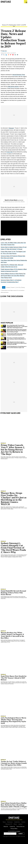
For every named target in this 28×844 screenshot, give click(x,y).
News (4, 822)
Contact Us (12, 826)
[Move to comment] (17, 55)
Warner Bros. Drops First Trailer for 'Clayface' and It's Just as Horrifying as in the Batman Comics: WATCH (13, 499)
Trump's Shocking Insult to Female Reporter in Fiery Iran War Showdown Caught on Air (16, 347)
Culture (23, 822)
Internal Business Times (18, 74)
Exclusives (10, 822)
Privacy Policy (14, 828)
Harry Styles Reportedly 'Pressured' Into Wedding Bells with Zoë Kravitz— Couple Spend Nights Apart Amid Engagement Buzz (17, 326)
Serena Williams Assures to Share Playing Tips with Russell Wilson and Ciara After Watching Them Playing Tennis (13, 275)
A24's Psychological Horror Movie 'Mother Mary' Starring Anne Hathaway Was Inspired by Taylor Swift (13, 720)
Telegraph (11, 128)
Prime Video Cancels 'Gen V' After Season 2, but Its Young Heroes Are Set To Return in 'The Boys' (13, 449)
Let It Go (18, 287)
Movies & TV (5, 25)
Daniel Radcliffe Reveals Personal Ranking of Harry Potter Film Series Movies (13, 592)
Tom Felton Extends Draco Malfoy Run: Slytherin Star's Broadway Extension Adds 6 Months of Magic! (14, 805)
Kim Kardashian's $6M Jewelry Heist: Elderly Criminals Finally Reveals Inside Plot (16, 334)
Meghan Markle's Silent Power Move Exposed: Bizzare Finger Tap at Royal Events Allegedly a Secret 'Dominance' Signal (17, 330)
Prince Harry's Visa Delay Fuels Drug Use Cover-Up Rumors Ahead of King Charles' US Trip (16, 339)
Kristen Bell (9, 152)
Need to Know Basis (11, 200)
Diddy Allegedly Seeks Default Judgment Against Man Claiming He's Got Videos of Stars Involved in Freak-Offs (17, 343)
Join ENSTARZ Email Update (14, 831)
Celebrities (17, 822)
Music (15, 824)
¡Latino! (20, 824)
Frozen (8, 287)
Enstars (6, 2)
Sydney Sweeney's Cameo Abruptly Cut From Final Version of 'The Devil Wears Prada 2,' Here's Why (13, 548)
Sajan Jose (4, 50)
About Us (6, 826)
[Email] (15, 55)
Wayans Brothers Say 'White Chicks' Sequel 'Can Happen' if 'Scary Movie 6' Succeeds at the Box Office (12, 635)
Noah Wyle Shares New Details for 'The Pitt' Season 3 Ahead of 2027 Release (14, 678)
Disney (23, 287)
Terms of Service (20, 826)
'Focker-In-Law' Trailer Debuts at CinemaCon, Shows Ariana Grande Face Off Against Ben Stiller (14, 763)
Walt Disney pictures (13, 86)
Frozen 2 (13, 287)
